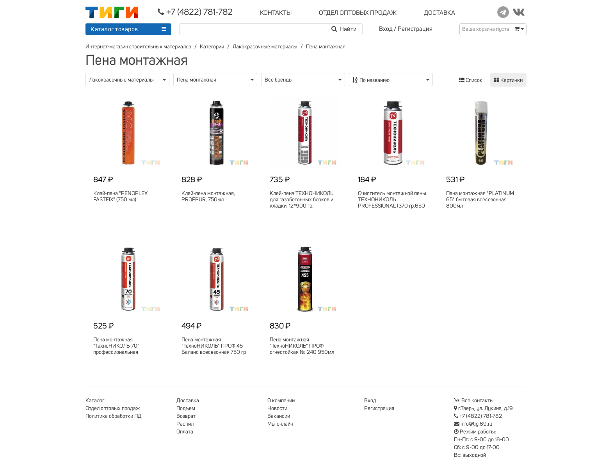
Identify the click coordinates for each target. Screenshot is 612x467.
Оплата (184, 432)
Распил (185, 424)
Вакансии (278, 416)
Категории (212, 47)
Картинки (508, 80)
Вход (386, 29)
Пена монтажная (325, 47)
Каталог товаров (114, 29)
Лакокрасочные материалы (265, 47)
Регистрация (415, 29)
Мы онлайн (280, 424)
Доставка (187, 400)
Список (470, 80)
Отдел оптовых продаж (112, 408)
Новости (277, 408)
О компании (281, 400)
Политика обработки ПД (113, 416)
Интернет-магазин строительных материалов (138, 47)
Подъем (185, 408)
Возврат (186, 416)
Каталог (94, 400)
